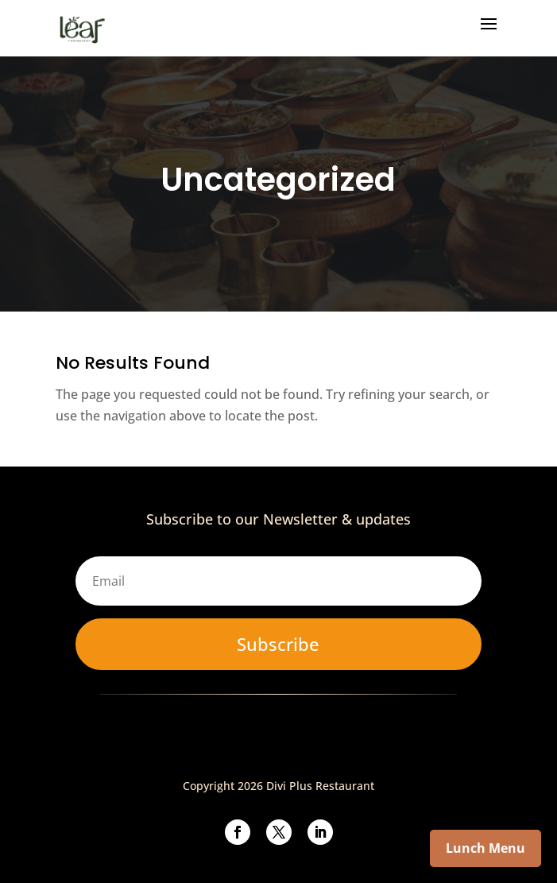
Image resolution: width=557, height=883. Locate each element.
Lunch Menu (485, 848)
